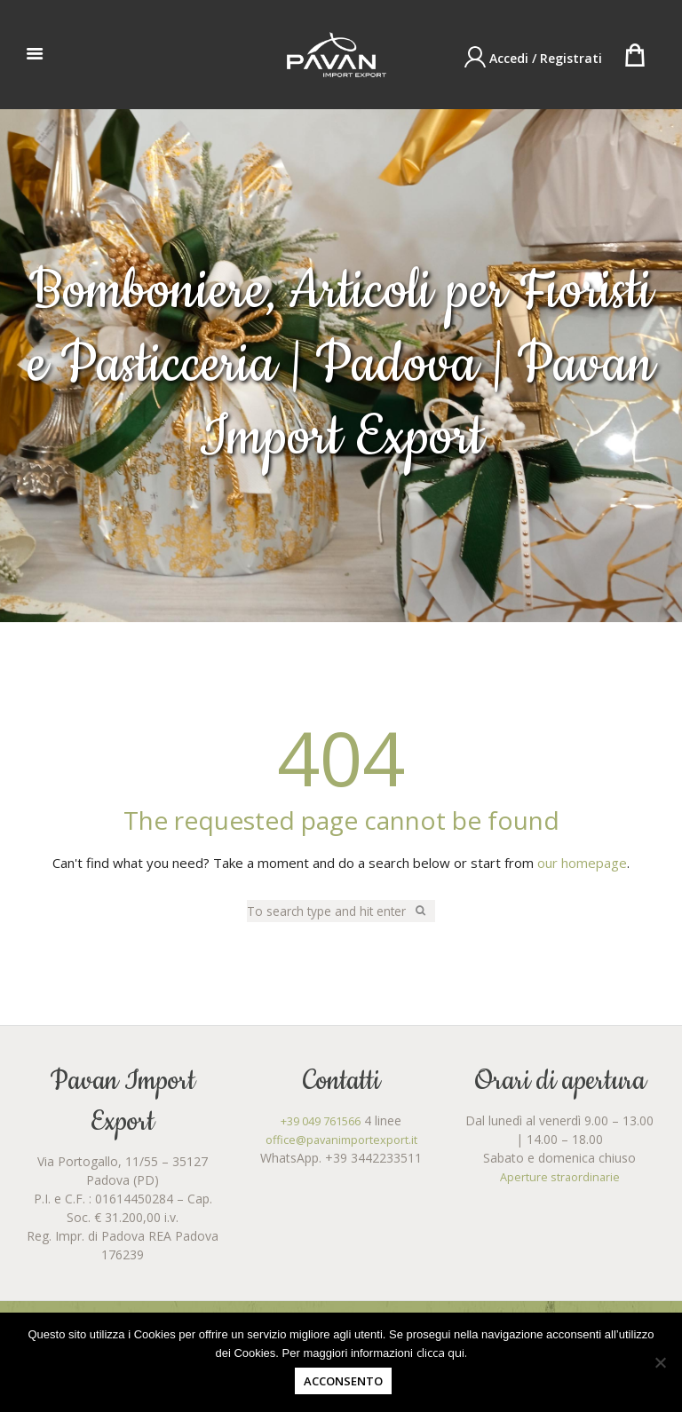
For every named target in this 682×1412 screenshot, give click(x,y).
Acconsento (343, 1381)
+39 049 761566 (321, 1122)
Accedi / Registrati (545, 58)
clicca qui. (441, 1353)
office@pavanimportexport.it (341, 1140)
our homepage (582, 863)
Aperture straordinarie (559, 1178)
